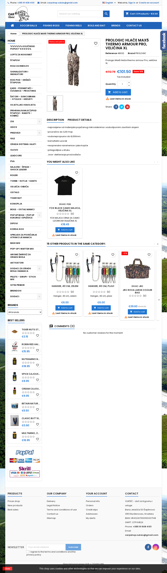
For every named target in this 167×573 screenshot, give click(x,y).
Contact (131, 493)
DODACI (14, 296)
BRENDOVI (15, 290)
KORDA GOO (17, 229)
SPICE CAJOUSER (31, 374)
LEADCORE (16, 155)
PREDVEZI (15, 132)
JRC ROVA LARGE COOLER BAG (137, 291)
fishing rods (51, 25)
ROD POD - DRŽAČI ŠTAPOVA (20, 81)
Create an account (149, 2)
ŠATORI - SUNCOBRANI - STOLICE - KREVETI (22, 98)
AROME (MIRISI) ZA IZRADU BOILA (20, 256)
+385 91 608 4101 (25, 2)
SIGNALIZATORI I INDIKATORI (19, 73)
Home (11, 41)
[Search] (83, 14)
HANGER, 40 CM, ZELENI (65, 286)
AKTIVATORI (17, 262)
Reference (111, 53)
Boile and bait (96, 25)
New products (15, 505)
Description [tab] (55, 120)
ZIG (12, 121)
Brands (13, 305)
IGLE (12, 138)
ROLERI (14, 175)
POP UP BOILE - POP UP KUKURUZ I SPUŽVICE (22, 216)
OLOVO (14, 149)
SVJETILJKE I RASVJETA (23, 104)
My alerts (90, 518)
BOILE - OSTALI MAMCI (22, 209)
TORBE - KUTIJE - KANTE (23, 180)
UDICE (13, 127)
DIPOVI (14, 223)
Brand (131, 53)
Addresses (92, 513)
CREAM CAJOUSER (31, 388)
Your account (96, 493)
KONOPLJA (16, 203)
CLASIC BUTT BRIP (31, 418)
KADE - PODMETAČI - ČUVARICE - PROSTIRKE (23, 89)
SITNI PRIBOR (17, 285)
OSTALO (14, 192)
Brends (115, 25)
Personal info (93, 501)
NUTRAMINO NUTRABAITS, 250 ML (31, 359)
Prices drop (14, 501)
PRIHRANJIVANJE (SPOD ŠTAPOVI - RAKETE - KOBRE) (23, 113)
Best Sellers (16, 320)
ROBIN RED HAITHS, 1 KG (31, 344)
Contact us (134, 25)
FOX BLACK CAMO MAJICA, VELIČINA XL (65, 209)
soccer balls (28, 25)
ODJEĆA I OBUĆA (19, 186)
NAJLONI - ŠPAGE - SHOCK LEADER (20, 168)
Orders (89, 505)
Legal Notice (53, 505)
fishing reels (74, 25)
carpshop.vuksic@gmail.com (62, 2)
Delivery (51, 501)
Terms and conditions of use (62, 509)
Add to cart (118, 92)
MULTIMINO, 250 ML (31, 433)
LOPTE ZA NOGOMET (21, 54)
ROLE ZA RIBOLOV (19, 65)
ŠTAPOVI (15, 60)
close (7, 568)
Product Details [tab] (79, 120)
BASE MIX (15, 243)
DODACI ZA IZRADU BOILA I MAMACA (20, 270)
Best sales (13, 509)
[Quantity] (122, 84)
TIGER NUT (16, 198)
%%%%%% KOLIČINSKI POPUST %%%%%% (22, 47)
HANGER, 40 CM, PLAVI (101, 286)
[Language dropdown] (109, 3)
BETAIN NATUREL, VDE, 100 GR (31, 403)
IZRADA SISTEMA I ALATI (23, 144)
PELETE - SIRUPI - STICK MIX (23, 278)
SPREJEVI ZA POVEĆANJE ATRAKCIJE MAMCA (23, 236)
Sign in (131, 2)
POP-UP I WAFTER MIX (22, 248)
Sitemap (51, 518)
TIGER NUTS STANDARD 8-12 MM (31, 329)
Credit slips (92, 509)
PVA (12, 161)
